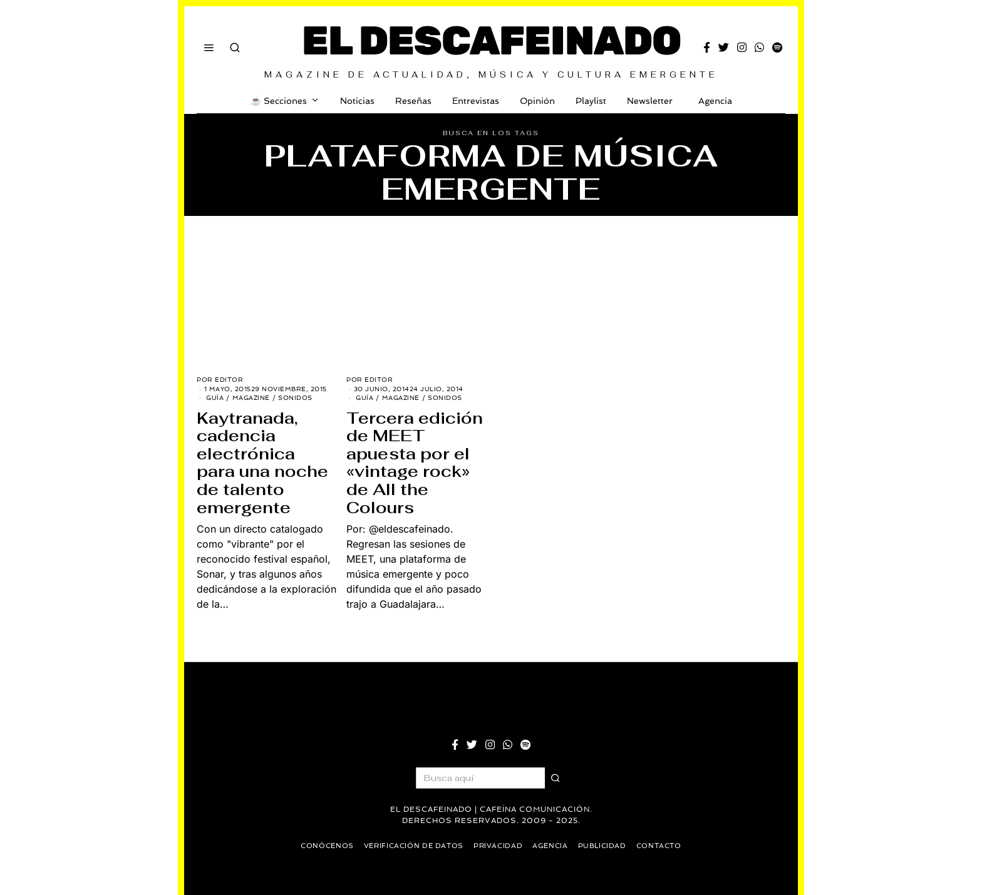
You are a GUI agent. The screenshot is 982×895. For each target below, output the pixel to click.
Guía (215, 397)
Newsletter (650, 101)
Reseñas (413, 101)
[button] (555, 778)
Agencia (712, 101)
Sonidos (295, 397)
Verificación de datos (410, 846)
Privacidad (498, 846)
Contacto (665, 846)
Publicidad (606, 846)
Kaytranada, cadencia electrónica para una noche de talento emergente (262, 462)
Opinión (537, 101)
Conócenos (320, 846)
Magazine (251, 397)
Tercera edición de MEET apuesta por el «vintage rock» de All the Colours (414, 462)
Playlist (591, 101)
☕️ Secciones (279, 101)
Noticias (357, 101)
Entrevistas (475, 101)
